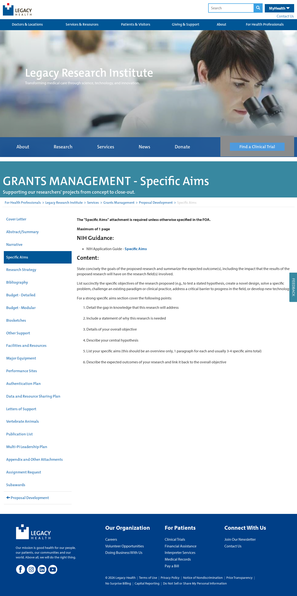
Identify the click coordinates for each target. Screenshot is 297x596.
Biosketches (16, 320)
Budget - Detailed (20, 295)
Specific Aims (17, 257)
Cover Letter (16, 219)
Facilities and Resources (26, 345)
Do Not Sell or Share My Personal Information (195, 583)
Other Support (18, 333)
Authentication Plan (23, 383)
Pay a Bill (172, 565)
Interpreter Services (180, 552)
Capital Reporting (147, 583)
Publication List (19, 434)
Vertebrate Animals (22, 421)
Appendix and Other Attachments (34, 459)
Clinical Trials (175, 539)
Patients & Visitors (135, 24)
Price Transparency (239, 577)
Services (105, 147)
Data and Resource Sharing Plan (33, 396)
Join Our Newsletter (240, 539)
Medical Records (178, 559)
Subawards (15, 484)
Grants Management (118, 202)
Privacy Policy (170, 577)
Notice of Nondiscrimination (203, 577)
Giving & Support (185, 24)
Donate (182, 147)
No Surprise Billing (118, 583)
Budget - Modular (21, 307)
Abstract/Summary (22, 231)
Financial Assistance (180, 546)
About (221, 24)
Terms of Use (148, 577)
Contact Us (285, 16)
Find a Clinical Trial (257, 147)
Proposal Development (156, 202)
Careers (111, 539)
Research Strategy (21, 269)
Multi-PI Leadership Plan (26, 446)
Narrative (14, 244)
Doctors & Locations (27, 24)
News (144, 147)
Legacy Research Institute (64, 202)
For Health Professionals (265, 24)
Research (63, 147)
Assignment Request (23, 472)
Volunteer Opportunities (124, 546)
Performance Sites (21, 370)
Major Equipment (21, 358)
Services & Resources (82, 24)
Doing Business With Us (123, 552)
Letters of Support (21, 408)
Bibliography (17, 282)
